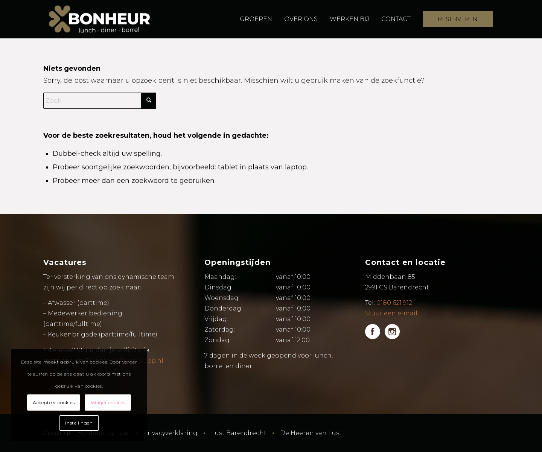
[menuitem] (256, 19)
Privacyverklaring (170, 433)
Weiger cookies (108, 402)
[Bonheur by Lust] (99, 19)
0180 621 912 (394, 302)
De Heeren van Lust (311, 433)
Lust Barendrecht (238, 433)
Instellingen (79, 423)
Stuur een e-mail (391, 313)
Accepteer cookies (54, 402)
